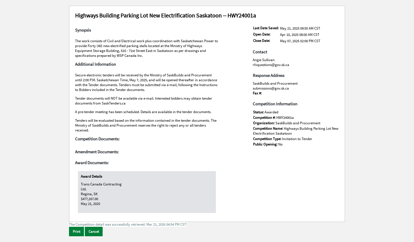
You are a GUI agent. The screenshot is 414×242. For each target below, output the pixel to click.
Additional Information (95, 64)
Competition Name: (268, 128)
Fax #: (257, 93)
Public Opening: (265, 144)
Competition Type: (267, 138)
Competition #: (264, 117)
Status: (258, 112)
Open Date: (261, 34)
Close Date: (261, 40)
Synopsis (83, 30)
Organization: (264, 123)
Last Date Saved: (266, 28)
